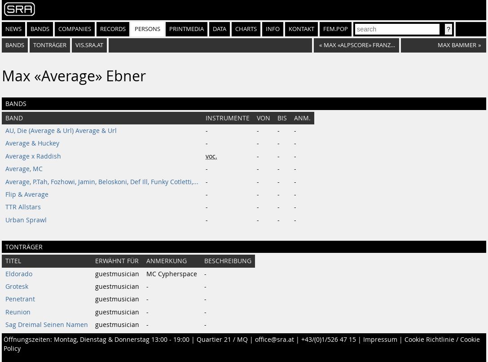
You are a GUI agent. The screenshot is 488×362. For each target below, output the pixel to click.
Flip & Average (26, 194)
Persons (147, 29)
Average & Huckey (32, 143)
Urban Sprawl (26, 220)
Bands (40, 29)
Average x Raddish (33, 156)
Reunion (18, 312)
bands (14, 45)
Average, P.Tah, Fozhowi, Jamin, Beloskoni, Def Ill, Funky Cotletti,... (101, 182)
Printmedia (186, 29)
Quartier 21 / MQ (222, 340)
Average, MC (24, 169)
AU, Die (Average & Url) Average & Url (61, 131)
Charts (246, 29)
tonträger (49, 45)
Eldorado (18, 274)
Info (273, 29)
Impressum (380, 340)
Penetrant (20, 299)
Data (219, 29)
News (13, 29)
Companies (74, 29)
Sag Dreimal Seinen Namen (46, 325)
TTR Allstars (23, 207)
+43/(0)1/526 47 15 (328, 340)
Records (113, 29)
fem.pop (335, 29)
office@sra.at (274, 340)
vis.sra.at (89, 45)
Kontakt (301, 29)
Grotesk (16, 287)
